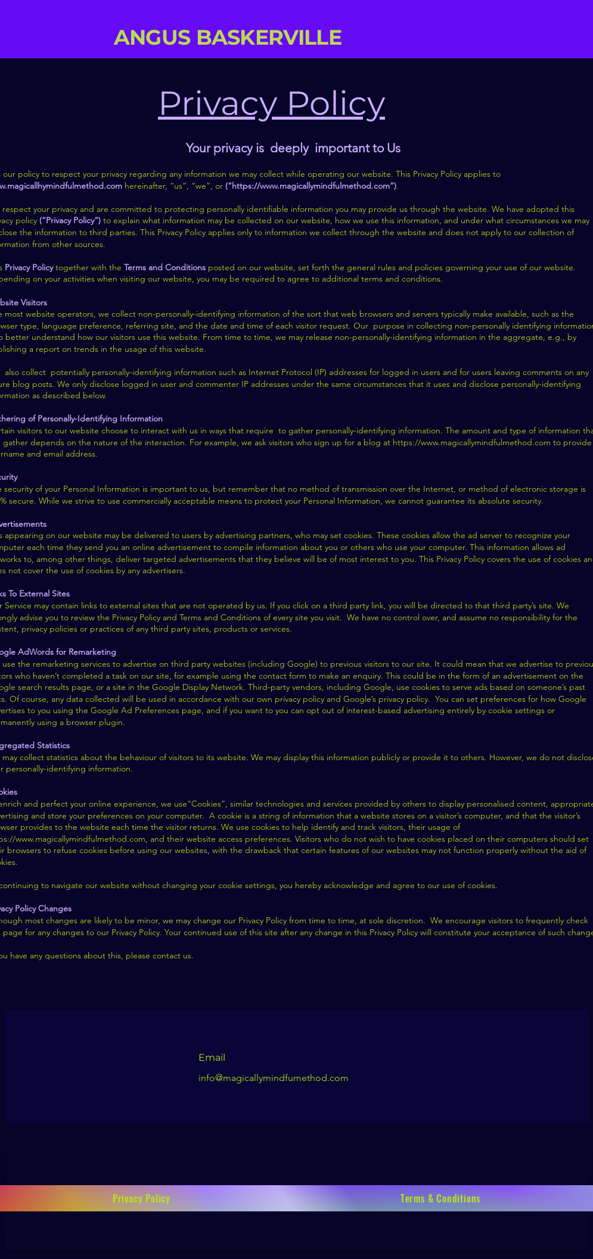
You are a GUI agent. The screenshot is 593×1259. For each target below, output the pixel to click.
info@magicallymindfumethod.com (274, 1077)
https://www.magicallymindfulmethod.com (311, 185)
